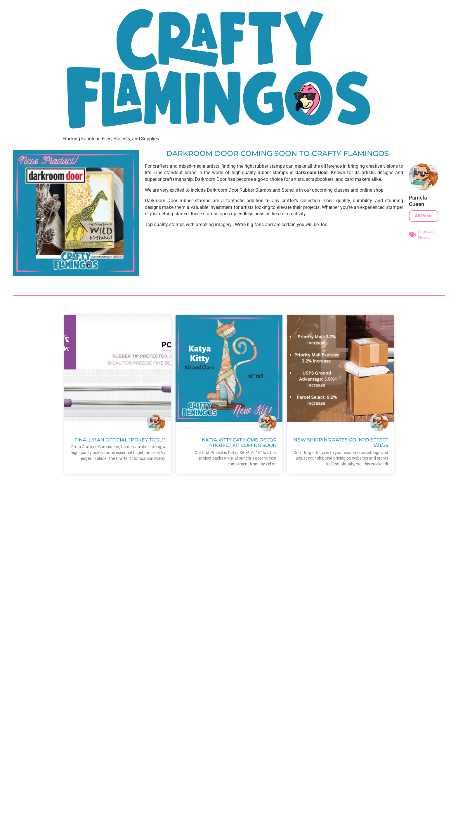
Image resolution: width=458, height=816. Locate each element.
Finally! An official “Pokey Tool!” (119, 440)
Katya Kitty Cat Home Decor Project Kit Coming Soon (239, 442)
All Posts (424, 216)
